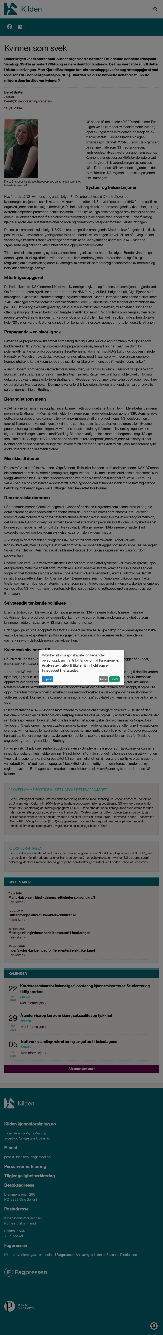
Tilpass (47, 679)
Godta (114, 679)
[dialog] (81, 667)
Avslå (103, 679)
